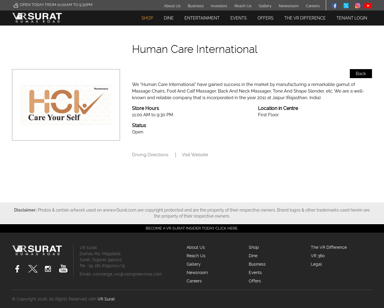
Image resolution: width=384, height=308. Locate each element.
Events (238, 18)
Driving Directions (150, 154)
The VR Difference (305, 18)
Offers (265, 18)
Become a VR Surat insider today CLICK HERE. (192, 228)
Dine (169, 18)
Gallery (265, 6)
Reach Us (242, 6)
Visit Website (195, 154)
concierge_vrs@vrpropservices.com (127, 274)
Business (196, 6)
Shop (147, 18)
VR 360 (318, 255)
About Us (172, 6)
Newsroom (288, 6)
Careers (313, 6)
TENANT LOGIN (352, 18)
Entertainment (202, 18)
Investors (219, 6)
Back (361, 73)
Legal (316, 264)
